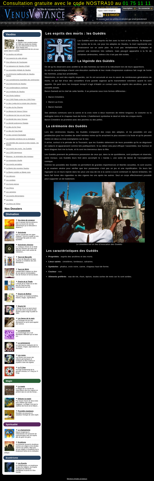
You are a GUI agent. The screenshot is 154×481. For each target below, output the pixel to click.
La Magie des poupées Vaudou (17, 168)
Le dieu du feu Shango (14, 107)
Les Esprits (22, 463)
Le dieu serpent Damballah (16, 135)
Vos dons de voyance (26, 220)
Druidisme (22, 442)
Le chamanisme (24, 430)
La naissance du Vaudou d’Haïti (18, 66)
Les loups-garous (12, 184)
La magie (21, 386)
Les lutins (9, 200)
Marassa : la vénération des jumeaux (19, 156)
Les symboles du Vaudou (15, 91)
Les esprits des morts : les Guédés (19, 148)
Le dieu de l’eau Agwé (14, 131)
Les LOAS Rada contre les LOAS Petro (20, 99)
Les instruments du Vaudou (16, 84)
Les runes (22, 355)
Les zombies (10, 180)
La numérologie (24, 331)
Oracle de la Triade (25, 281)
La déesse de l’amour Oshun (16, 111)
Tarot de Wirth (23, 269)
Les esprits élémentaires (15, 196)
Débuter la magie (24, 399)
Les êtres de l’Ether (13, 204)
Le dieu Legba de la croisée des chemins (21, 103)
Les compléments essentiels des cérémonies (22, 80)
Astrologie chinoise (25, 245)
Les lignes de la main (26, 318)
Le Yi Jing (21, 367)
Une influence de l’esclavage (16, 62)
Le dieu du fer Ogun (13, 127)
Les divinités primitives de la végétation (20, 139)
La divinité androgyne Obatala (17, 123)
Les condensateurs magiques (17, 88)
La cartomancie (24, 343)
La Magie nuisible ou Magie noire (18, 172)
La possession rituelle (14, 160)
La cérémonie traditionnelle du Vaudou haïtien (20, 75)
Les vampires (11, 192)
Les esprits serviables (14, 164)
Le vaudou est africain (14, 54)
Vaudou (21, 40)
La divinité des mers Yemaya (16, 119)
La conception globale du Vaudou (18, 70)
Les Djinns (10, 188)
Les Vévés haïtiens (13, 95)
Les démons (10, 176)
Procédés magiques (26, 411)
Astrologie (22, 232)
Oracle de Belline (24, 294)
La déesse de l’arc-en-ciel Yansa (18, 115)
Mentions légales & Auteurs (77, 479)
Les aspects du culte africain (16, 58)
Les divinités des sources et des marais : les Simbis (22, 144)
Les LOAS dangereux (14, 152)
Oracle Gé (22, 306)
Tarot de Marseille (25, 257)
